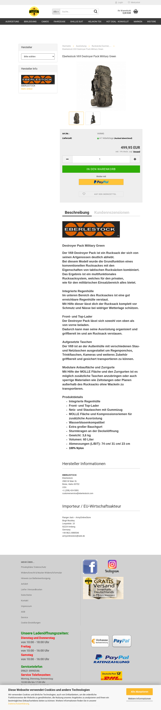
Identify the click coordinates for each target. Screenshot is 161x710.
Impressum (26, 606)
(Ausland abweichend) (123, 138)
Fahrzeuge (59, 21)
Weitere (151, 21)
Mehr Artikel (26, 89)
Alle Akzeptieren (139, 691)
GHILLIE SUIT (76, 21)
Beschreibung (77, 212)
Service (24, 617)
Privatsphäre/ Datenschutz (33, 567)
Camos (45, 21)
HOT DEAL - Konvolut (117, 21)
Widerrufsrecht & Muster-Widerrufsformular (41, 572)
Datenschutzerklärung (18, 703)
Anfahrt (24, 584)
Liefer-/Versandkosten (31, 589)
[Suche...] (56, 12)
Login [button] (119, 2)
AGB (23, 612)
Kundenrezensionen (111, 212)
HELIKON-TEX (94, 21)
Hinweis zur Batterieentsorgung (35, 578)
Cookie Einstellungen (30, 622)
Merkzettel (134, 2)
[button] (67, 159)
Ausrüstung (12, 21)
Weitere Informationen (139, 698)
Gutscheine (26, 595)
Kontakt (24, 600)
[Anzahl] (101, 159)
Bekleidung (30, 21)
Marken (138, 21)
